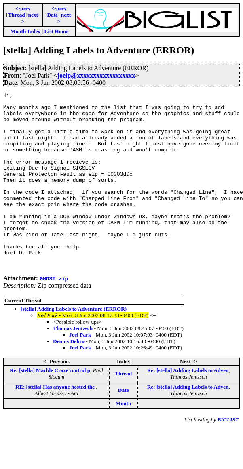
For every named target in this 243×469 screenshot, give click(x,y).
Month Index (25, 31)
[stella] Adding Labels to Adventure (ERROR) (74, 344)
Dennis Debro (69, 376)
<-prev (23, 8)
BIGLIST (228, 455)
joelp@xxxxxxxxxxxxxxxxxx (96, 75)
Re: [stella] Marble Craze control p (50, 405)
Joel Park (80, 370)
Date (52, 15)
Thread (16, 15)
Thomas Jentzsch (73, 363)
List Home (56, 31)
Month (123, 438)
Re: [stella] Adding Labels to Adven (188, 405)
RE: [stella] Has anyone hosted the (55, 422)
